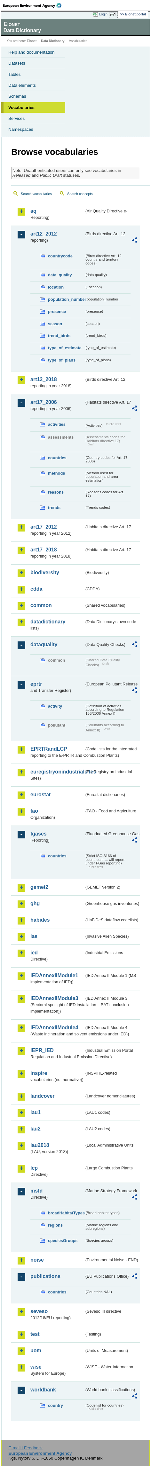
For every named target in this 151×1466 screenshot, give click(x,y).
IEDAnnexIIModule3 (54, 998)
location (56, 287)
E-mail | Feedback (25, 1447)
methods (56, 473)
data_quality (60, 275)
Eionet (32, 41)
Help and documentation (31, 52)
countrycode (60, 256)
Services (16, 118)
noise (37, 1260)
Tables (14, 74)
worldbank (43, 1389)
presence (57, 311)
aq (33, 211)
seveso (39, 1311)
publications (45, 1276)
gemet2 (39, 887)
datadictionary (47, 621)
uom (35, 1350)
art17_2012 (43, 527)
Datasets (16, 63)
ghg (35, 903)
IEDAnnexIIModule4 (54, 1027)
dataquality (43, 644)
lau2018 (39, 1145)
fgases (38, 833)
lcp (34, 1168)
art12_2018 (43, 379)
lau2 (35, 1128)
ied (34, 952)
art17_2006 (43, 402)
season (55, 323)
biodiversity (44, 572)
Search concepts (79, 194)
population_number (66, 299)
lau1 (35, 1112)
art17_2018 (43, 549)
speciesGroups (62, 1240)
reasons (56, 492)
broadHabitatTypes (66, 1213)
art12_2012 (43, 234)
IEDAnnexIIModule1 (54, 975)
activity (55, 706)
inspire (38, 1073)
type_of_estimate (65, 347)
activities (57, 424)
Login (103, 14)
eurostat (40, 794)
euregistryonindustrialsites (57, 771)
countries (57, 457)
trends (54, 507)
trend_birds (59, 335)
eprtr (36, 684)
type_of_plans (62, 360)
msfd (36, 1190)
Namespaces (20, 129)
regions (55, 1225)
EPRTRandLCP (48, 749)
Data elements (22, 85)
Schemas (17, 96)
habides (40, 920)
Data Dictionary (52, 41)
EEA (34, 5)
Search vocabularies (36, 194)
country (55, 1405)
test (34, 1334)
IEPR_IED (42, 1050)
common (41, 605)
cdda (36, 589)
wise (36, 1367)
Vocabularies (21, 107)
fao (34, 811)
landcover (42, 1096)
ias (33, 936)
